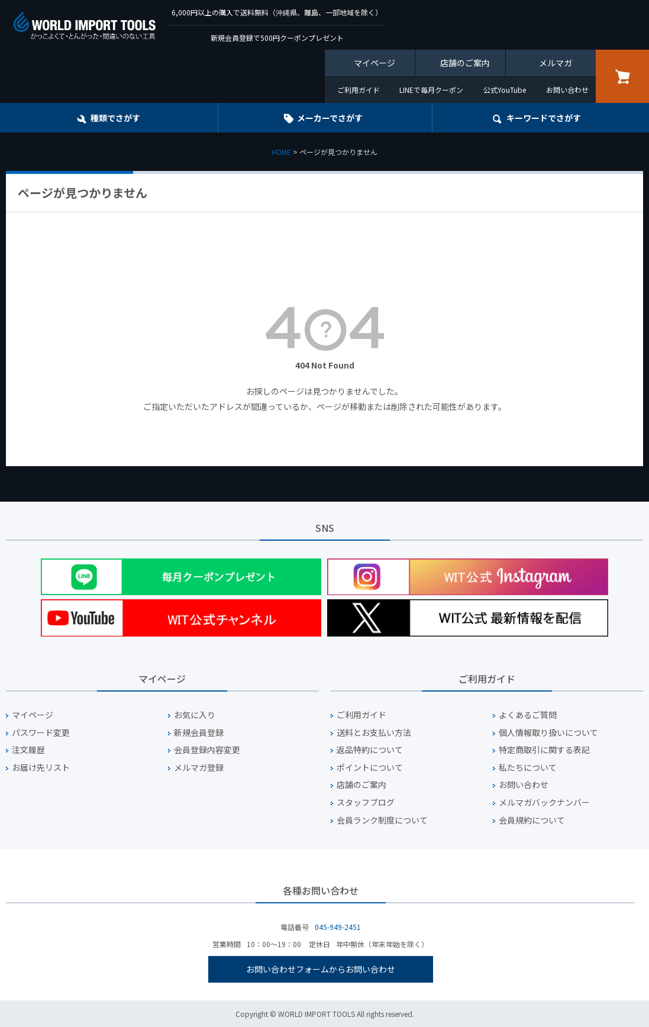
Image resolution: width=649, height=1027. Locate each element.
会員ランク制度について (382, 820)
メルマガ (555, 63)
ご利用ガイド (358, 90)
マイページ (374, 63)
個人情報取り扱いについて (548, 732)
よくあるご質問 (528, 715)
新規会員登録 (199, 732)
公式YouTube (504, 90)
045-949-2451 (338, 927)
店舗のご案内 (465, 63)
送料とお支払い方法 (374, 732)
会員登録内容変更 (207, 749)
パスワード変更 (41, 732)
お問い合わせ (567, 90)
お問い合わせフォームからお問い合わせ (320, 969)
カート (622, 76)
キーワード (543, 118)
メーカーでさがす (330, 118)
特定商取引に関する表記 (544, 749)
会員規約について (532, 820)
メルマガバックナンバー (544, 802)
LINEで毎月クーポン (431, 90)
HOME (281, 152)
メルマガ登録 (199, 767)
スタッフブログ (366, 802)
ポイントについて (370, 767)
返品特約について (370, 749)
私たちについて (528, 767)
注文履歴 (28, 749)
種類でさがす (115, 118)
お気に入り (194, 715)
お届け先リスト (41, 767)
